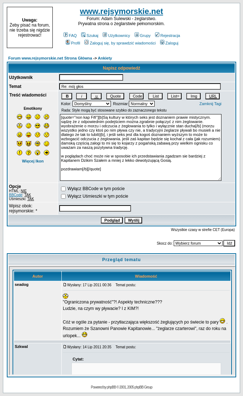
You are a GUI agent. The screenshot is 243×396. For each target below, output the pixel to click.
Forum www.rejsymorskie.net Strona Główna (50, 58)
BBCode (15, 195)
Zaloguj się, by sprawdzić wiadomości (119, 43)
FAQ (70, 35)
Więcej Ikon (32, 161)
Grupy (143, 35)
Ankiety (105, 58)
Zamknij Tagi (210, 104)
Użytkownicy (116, 35)
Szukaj (89, 35)
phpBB (111, 387)
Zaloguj (169, 43)
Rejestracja (167, 35)
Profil (73, 43)
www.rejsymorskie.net (121, 11)
